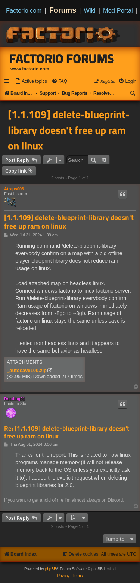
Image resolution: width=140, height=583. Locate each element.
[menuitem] (31, 81)
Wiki (90, 10)
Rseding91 (14, 398)
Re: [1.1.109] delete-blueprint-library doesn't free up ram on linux (66, 432)
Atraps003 (14, 189)
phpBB (50, 569)
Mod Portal (118, 10)
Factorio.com (23, 10)
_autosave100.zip (27, 370)
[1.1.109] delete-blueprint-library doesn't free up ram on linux (69, 130)
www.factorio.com (29, 69)
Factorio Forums (62, 58)
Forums (63, 10)
